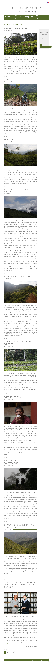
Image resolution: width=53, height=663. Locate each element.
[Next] (14, 652)
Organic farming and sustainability (29, 17)
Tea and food (37, 17)
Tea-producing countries (8, 17)
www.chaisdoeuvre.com (9, 643)
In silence (10, 140)
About (21, 660)
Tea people (21, 17)
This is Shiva (12, 80)
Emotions (46, 17)
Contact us (8, 660)
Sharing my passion (16, 28)
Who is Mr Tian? (14, 397)
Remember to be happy (18, 276)
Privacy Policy (29, 660)
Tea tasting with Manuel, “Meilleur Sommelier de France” (20, 584)
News (41, 17)
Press (15, 660)
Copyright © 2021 (41, 660)
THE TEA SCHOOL (44, 34)
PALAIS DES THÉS (44, 32)
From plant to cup (15, 17)
